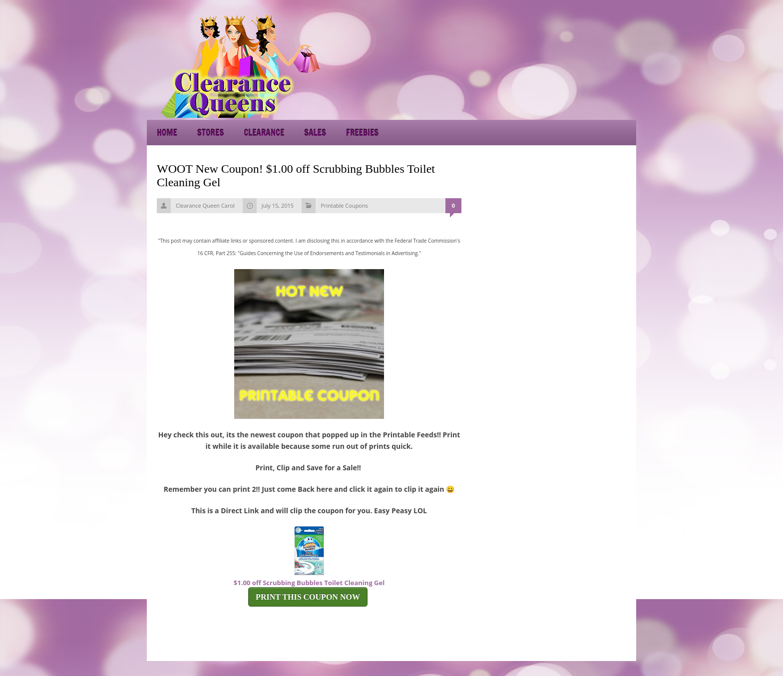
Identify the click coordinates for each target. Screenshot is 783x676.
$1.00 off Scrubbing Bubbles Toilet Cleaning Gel (309, 582)
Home (167, 132)
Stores (210, 132)
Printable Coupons (344, 205)
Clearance (264, 132)
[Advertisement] (546, 65)
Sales (315, 132)
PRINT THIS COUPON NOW (308, 597)
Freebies (362, 132)
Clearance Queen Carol (205, 205)
